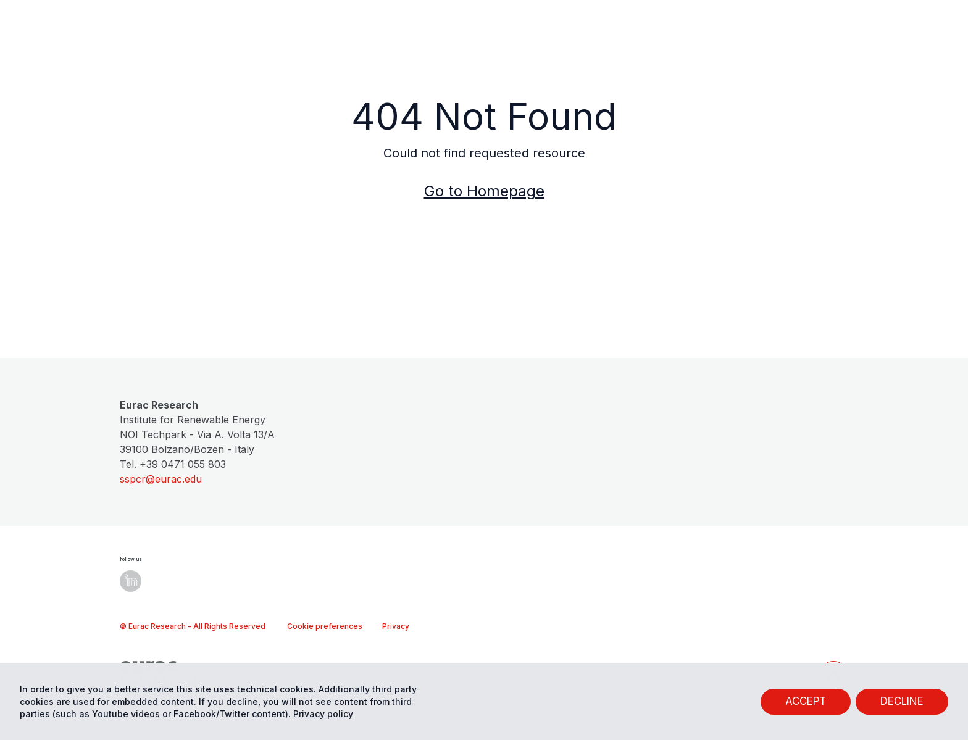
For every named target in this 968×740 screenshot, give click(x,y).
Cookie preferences (324, 626)
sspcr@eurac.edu (161, 479)
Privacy (395, 626)
